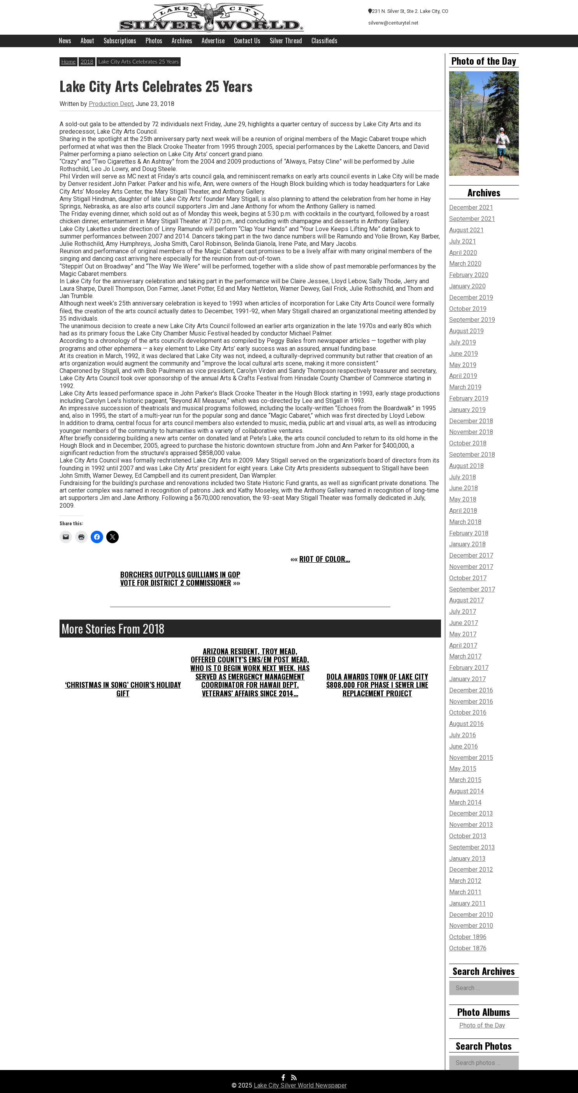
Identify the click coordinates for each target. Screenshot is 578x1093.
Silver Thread (286, 40)
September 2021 (472, 218)
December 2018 (471, 421)
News (65, 40)
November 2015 (471, 757)
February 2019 (468, 398)
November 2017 (471, 566)
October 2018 (468, 443)
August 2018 (466, 466)
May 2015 (462, 768)
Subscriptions (120, 40)
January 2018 (467, 544)
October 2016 (468, 712)
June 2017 (463, 623)
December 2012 (471, 869)
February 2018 (468, 533)
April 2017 (463, 645)
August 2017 (466, 600)
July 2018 (462, 477)
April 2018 (463, 510)
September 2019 (472, 319)
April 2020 (463, 252)
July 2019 (462, 342)
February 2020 (468, 275)
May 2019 (462, 365)
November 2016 (471, 701)
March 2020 (465, 263)
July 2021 (462, 241)
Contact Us (247, 40)
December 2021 (471, 207)
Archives (182, 40)
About (87, 40)
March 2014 (465, 802)
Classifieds (324, 40)
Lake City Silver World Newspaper (300, 1085)
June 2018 (463, 488)
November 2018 (471, 432)
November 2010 (471, 925)
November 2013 (471, 824)
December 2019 (471, 297)
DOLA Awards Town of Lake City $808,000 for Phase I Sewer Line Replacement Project (377, 684)
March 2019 (465, 387)
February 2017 (468, 667)
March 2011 (465, 892)
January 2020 (467, 286)
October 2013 (468, 836)
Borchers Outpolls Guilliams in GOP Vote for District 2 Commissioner (180, 578)
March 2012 (465, 881)
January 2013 (467, 858)
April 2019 (463, 376)
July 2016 (462, 735)
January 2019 (467, 409)
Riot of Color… (324, 559)
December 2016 (471, 690)
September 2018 (472, 454)
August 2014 (466, 791)
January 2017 (467, 679)
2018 (87, 61)
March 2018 (465, 522)
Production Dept (111, 104)
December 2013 (471, 813)
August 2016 (466, 723)
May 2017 (462, 634)
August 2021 (466, 230)
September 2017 (472, 589)
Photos (154, 40)
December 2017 (471, 555)
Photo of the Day (482, 1025)
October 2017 (468, 578)
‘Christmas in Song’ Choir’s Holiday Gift (123, 689)
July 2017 (462, 611)
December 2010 (471, 914)
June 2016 (463, 746)
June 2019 (463, 353)
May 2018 (462, 499)
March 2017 (465, 656)
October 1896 (468, 937)
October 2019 (468, 309)
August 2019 (466, 331)
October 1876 (468, 948)
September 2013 (472, 847)
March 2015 (465, 780)
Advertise (213, 40)
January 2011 (467, 903)
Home (68, 61)
